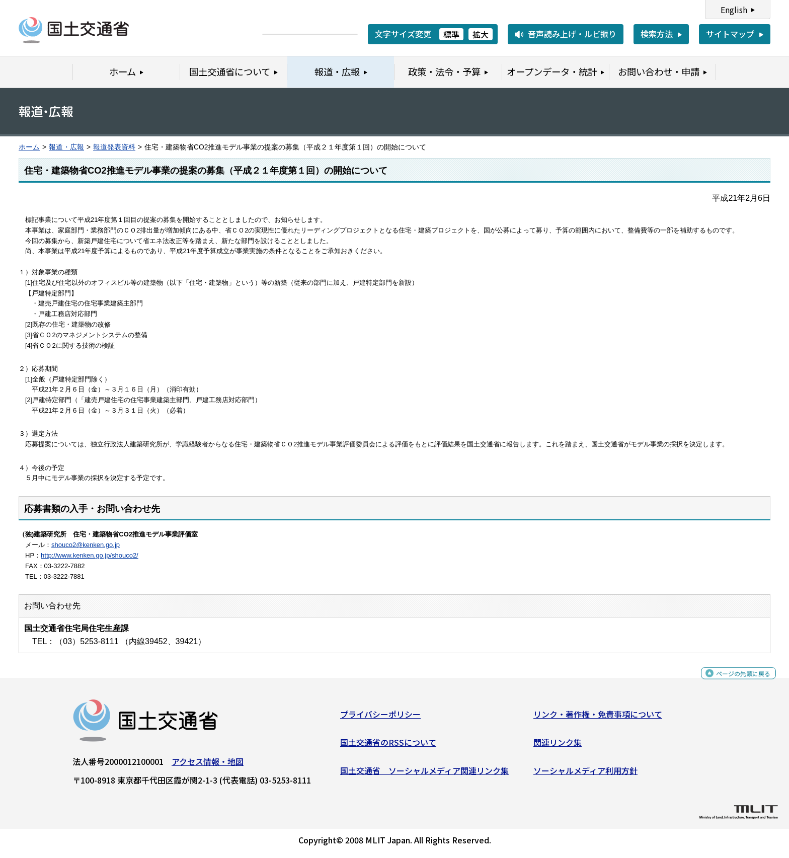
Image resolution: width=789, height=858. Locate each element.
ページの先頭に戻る (735, 681)
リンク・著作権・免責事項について (597, 718)
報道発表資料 (114, 147)
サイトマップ (730, 34)
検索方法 (657, 34)
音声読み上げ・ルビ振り (572, 34)
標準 (451, 34)
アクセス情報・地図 (208, 765)
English (734, 10)
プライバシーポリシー (380, 718)
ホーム (29, 147)
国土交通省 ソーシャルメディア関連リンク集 (424, 774)
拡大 (480, 34)
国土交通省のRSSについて (388, 746)
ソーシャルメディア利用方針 (585, 774)
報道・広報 (66, 147)
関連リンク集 (557, 746)
